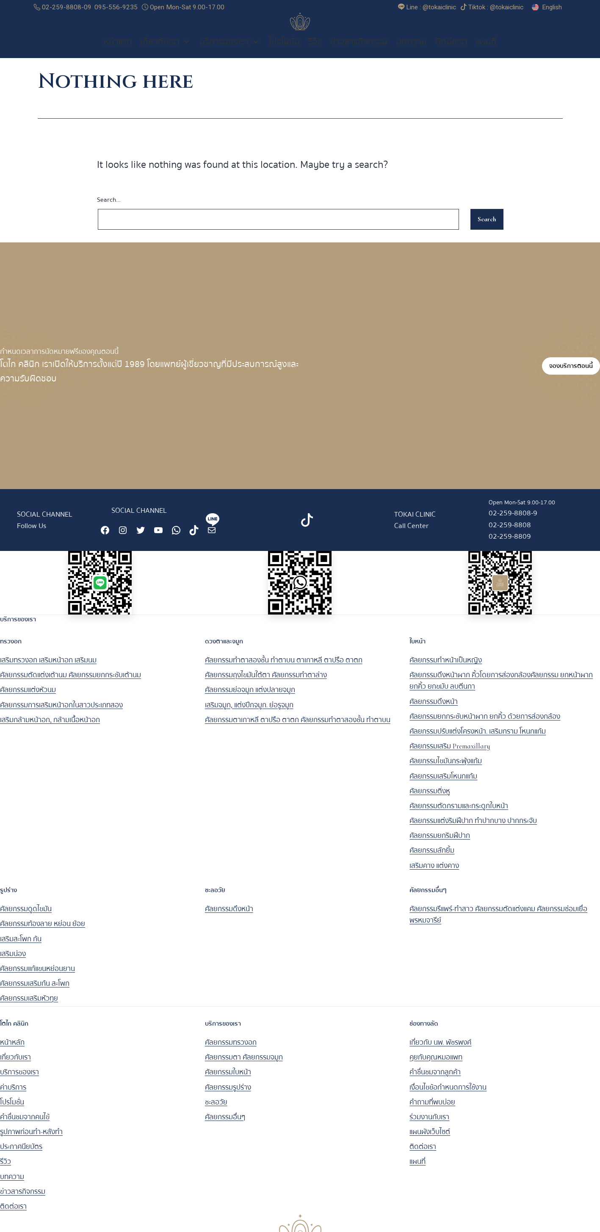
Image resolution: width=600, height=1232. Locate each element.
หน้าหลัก (12, 1051)
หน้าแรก (118, 51)
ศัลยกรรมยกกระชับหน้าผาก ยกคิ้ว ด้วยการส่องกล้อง (484, 725)
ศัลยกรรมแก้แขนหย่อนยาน (37, 977)
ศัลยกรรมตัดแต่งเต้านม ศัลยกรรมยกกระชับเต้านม (70, 684)
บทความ (411, 51)
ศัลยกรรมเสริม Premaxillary (449, 755)
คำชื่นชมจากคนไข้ (25, 1126)
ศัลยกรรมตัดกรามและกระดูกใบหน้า (458, 815)
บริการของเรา (229, 50)
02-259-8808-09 (62, 7)
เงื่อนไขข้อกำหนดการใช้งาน (448, 1096)
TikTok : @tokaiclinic (366, 519)
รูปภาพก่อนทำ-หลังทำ (31, 1141)
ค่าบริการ (13, 1096)
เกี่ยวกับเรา (166, 50)
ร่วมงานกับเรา (429, 1126)
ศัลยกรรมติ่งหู (429, 800)
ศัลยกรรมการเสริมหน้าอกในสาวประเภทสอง (61, 714)
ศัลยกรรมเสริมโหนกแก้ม (443, 785)
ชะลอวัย (216, 1111)
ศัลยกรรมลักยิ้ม (431, 859)
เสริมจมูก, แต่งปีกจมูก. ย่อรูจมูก (249, 714)
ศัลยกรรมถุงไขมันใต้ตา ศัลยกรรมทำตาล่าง (266, 684)
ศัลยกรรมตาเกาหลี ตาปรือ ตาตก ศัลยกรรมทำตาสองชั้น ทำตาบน (297, 729)
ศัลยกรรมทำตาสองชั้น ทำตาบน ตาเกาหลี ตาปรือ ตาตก (283, 669)
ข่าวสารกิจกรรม (358, 51)
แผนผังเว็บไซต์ (429, 1141)
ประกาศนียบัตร (21, 1155)
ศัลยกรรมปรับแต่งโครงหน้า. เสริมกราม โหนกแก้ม (477, 740)
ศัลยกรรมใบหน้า (228, 1081)
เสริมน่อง (13, 963)
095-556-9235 (116, 7)
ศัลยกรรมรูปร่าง (228, 1096)
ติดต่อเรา (451, 51)
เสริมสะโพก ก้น (20, 948)
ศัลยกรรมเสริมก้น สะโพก (34, 992)
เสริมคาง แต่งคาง (434, 874)
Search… (109, 209)
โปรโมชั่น (284, 51)
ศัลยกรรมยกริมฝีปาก (439, 844)
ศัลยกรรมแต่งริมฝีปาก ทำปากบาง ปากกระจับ (473, 830)
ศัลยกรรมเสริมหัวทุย (29, 1007)
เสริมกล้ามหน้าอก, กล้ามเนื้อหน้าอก (50, 729)
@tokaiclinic (271, 545)
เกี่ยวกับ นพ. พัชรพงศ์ (440, 1051)
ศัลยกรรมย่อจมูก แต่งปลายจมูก (250, 699)
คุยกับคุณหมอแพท (435, 1066)
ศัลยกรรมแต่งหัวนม (28, 699)
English (552, 7)
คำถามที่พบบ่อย (432, 1111)
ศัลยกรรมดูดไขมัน (26, 918)
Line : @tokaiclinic (271, 519)
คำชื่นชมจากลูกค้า (435, 1081)
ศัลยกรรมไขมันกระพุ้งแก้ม (445, 770)
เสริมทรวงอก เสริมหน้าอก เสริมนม (48, 669)
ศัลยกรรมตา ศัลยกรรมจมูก (244, 1066)
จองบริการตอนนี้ (571, 375)
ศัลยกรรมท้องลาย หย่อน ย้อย (42, 933)
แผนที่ (486, 51)
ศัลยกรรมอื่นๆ (225, 1126)
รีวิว (315, 51)
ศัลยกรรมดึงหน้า (433, 710)
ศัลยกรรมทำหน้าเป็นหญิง (445, 669)
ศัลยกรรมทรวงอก (231, 1051)
